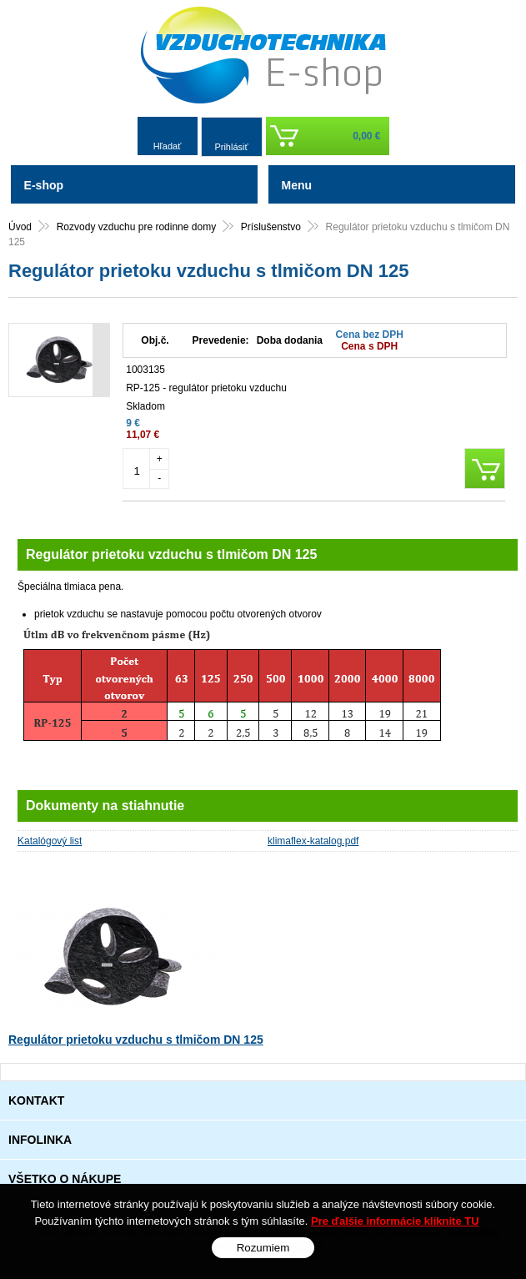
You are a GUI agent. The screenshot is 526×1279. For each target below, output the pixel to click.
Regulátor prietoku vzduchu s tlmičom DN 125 (135, 1039)
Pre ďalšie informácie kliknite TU (395, 1221)
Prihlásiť (231, 147)
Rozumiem (263, 1247)
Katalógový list (50, 841)
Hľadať (167, 146)
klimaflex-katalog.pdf (313, 841)
